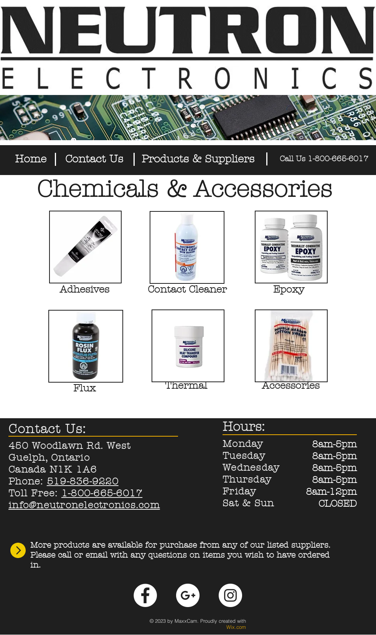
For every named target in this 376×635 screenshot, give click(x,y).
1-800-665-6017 (102, 493)
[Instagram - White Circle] (230, 595)
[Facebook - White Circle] (145, 595)
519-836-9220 (83, 481)
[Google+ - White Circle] (188, 595)
